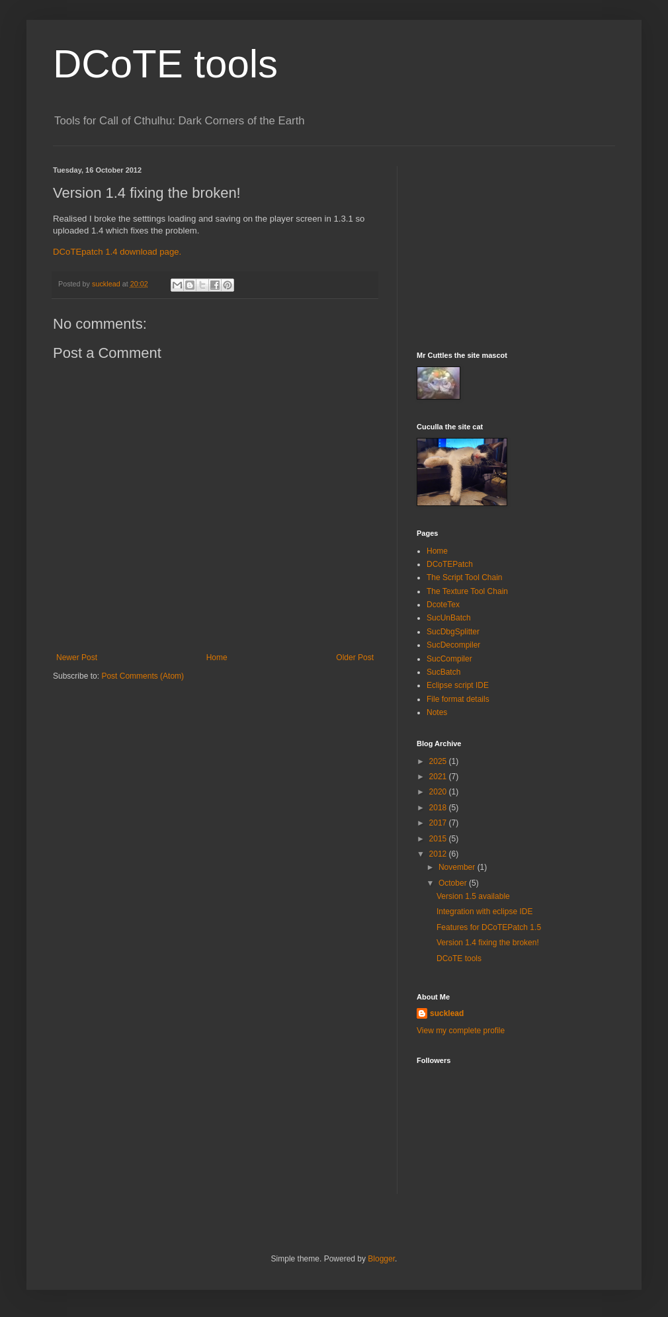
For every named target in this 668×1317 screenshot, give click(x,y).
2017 (439, 823)
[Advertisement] (516, 248)
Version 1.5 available (473, 896)
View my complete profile (461, 1030)
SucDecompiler (453, 645)
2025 (439, 761)
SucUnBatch (449, 617)
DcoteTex (443, 604)
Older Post (355, 657)
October (453, 883)
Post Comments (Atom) (142, 676)
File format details (458, 699)
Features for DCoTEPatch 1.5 (489, 927)
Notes (437, 712)
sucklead (447, 1013)
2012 (439, 854)
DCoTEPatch (450, 564)
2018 (439, 807)
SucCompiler (449, 658)
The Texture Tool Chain (467, 591)
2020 (439, 791)
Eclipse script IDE (458, 685)
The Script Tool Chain (465, 577)
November (458, 867)
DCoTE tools (165, 64)
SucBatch (443, 672)
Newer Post (76, 657)
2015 (439, 838)
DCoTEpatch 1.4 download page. (117, 252)
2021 (439, 776)
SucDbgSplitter (453, 631)
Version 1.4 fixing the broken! (488, 942)
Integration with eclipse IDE (484, 911)
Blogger (381, 1258)
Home (217, 657)
